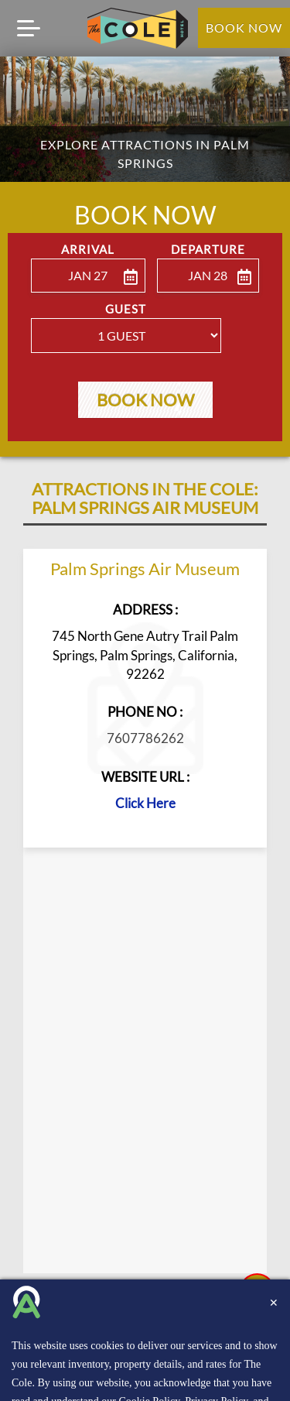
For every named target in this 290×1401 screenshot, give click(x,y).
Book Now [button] (145, 402)
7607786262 (145, 741)
